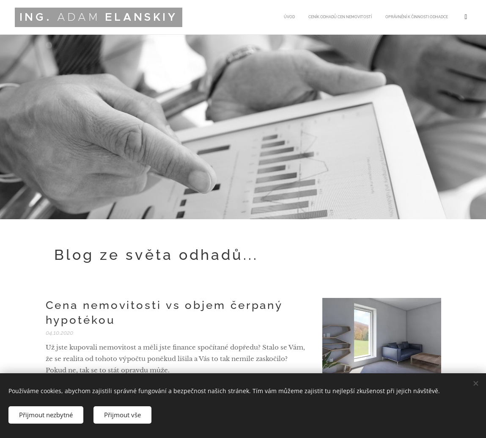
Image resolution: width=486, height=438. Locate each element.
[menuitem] (405, 17)
